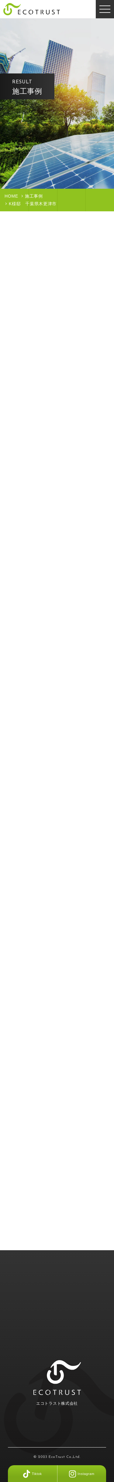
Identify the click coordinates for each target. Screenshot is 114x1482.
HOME (11, 196)
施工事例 (34, 196)
